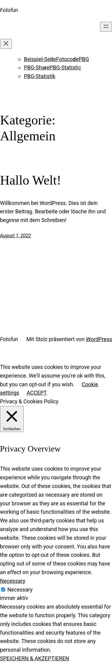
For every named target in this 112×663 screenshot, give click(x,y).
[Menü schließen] (6, 44)
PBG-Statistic (65, 67)
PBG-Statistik (39, 76)
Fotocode (67, 59)
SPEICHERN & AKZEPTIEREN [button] (34, 658)
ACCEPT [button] (37, 393)
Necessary (20, 589)
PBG (84, 59)
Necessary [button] (12, 581)
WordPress (99, 339)
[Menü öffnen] (106, 27)
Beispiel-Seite (40, 59)
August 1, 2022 (15, 235)
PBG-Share (37, 67)
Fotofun (9, 10)
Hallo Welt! (30, 180)
